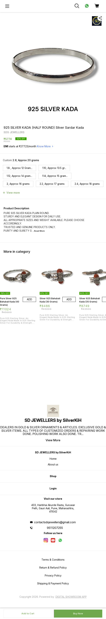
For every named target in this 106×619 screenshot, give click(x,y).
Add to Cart (27, 613)
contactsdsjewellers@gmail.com (55, 522)
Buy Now (78, 613)
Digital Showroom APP (71, 596)
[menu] (7, 6)
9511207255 (55, 527)
